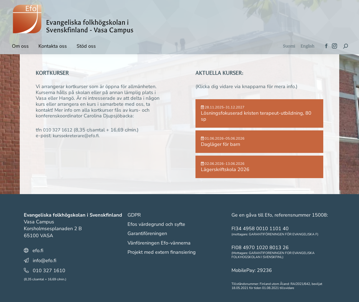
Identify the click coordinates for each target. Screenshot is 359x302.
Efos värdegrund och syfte (156, 224)
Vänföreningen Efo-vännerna (159, 243)
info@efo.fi (44, 260)
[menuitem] (289, 46)
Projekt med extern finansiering (162, 252)
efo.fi (37, 250)
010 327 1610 (49, 270)
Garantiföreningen (147, 233)
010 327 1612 (59, 130)
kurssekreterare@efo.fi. (78, 135)
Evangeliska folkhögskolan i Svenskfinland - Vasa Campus (89, 26)
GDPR (134, 215)
